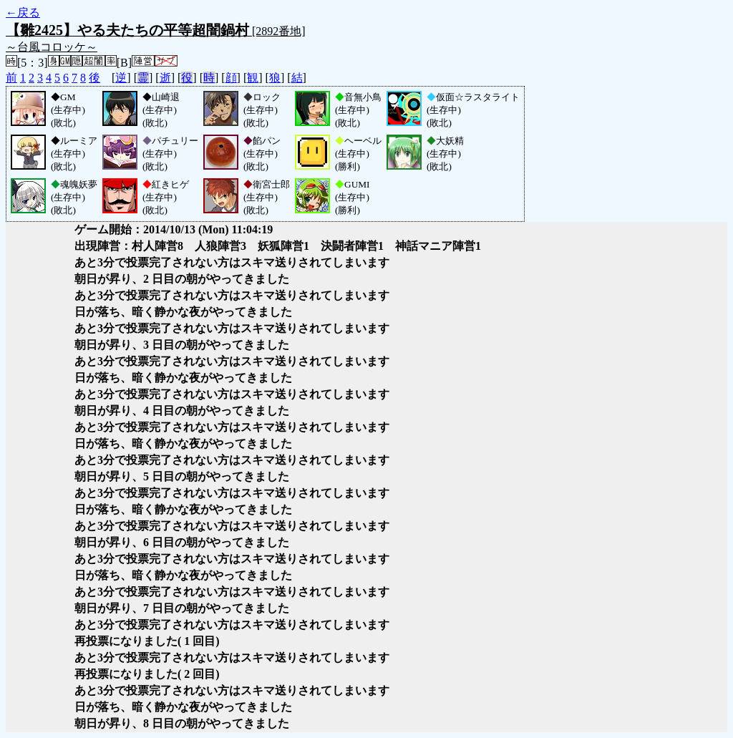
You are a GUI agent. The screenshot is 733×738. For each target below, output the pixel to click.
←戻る (23, 12)
